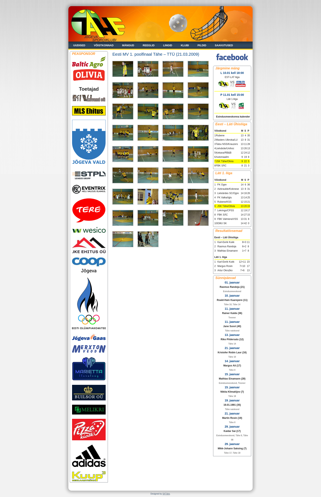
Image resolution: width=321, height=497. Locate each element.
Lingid (167, 45)
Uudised (79, 45)
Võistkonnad (104, 45)
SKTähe (166, 494)
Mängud (128, 45)
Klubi (185, 45)
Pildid (202, 45)
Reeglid (149, 45)
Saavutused (224, 45)
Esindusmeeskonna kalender (233, 116)
